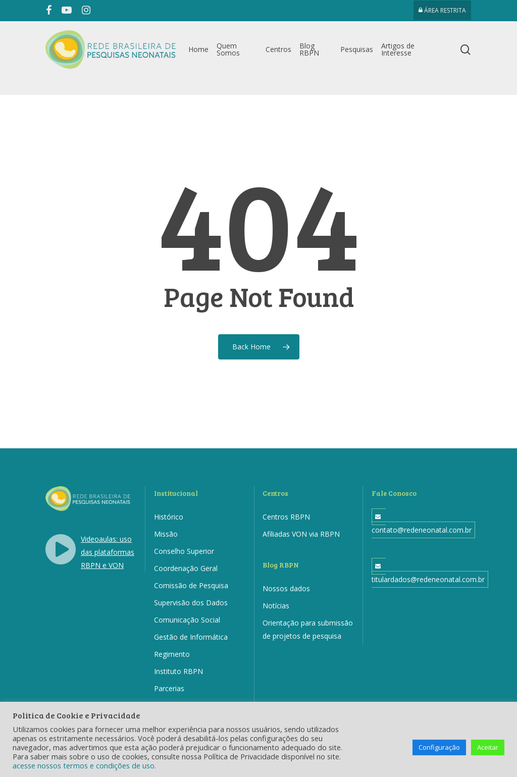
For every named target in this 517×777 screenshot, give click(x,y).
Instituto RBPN (178, 671)
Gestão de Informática (191, 637)
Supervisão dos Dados (191, 602)
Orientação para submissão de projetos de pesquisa (308, 629)
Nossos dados (286, 588)
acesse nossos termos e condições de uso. (84, 765)
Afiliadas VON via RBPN (301, 534)
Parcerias (169, 688)
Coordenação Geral (186, 568)
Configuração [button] (439, 747)
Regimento (172, 654)
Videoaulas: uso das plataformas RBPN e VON (107, 552)
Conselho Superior (184, 551)
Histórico (168, 517)
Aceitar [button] (487, 747)
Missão (166, 534)
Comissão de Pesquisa (191, 585)
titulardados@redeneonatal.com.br (428, 579)
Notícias (276, 605)
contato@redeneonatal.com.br (422, 530)
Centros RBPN (286, 517)
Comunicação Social (187, 620)
